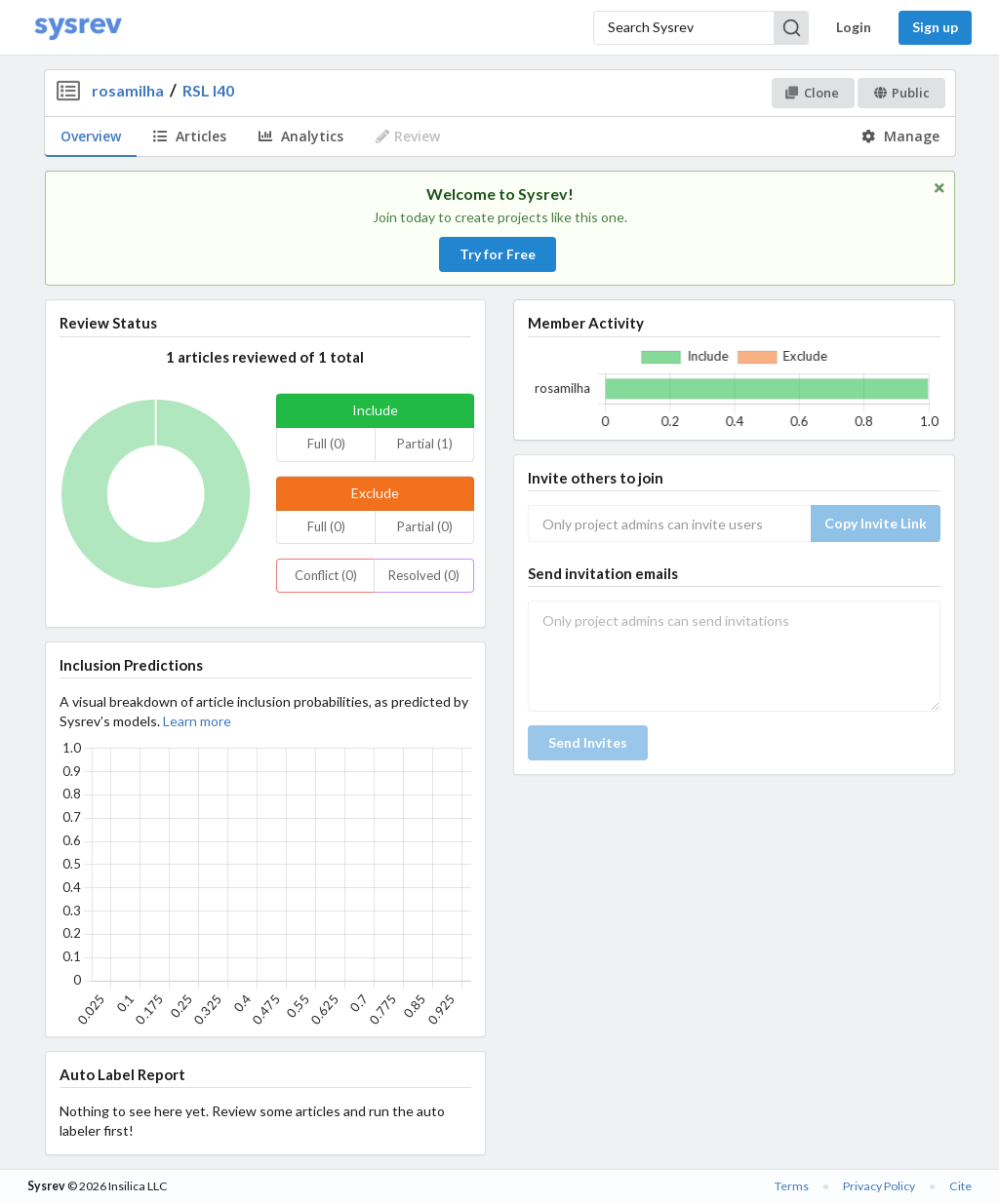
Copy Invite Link (875, 523)
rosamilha (128, 90)
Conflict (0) (326, 575)
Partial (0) (425, 526)
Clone (812, 92)
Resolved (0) (424, 575)
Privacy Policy (879, 1186)
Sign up (935, 27)
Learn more (197, 721)
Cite (960, 1186)
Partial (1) (425, 443)
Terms (792, 1186)
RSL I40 (208, 90)
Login (853, 27)
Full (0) (326, 443)
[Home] (78, 28)
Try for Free (498, 254)
